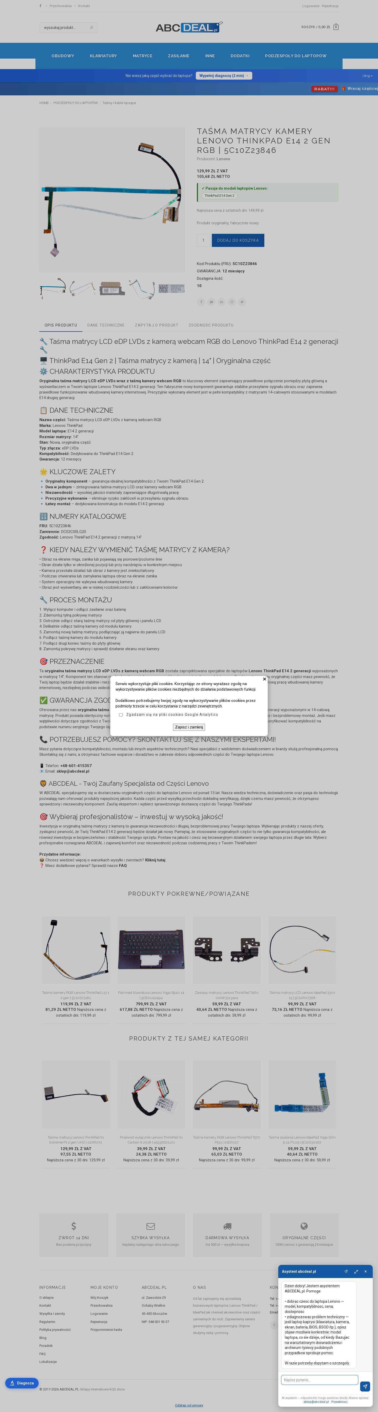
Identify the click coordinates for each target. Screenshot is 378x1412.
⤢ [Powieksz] (356, 1271)
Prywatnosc (339, 1402)
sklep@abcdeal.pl (316, 1402)
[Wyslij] (365, 1387)
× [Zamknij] (365, 1271)
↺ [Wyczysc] (346, 1271)
